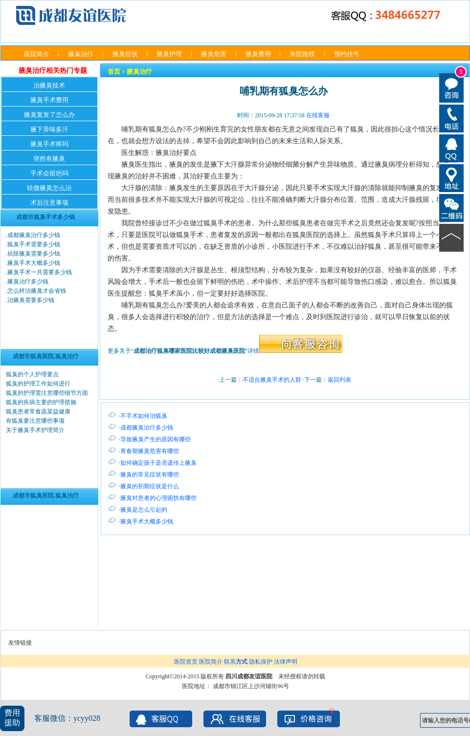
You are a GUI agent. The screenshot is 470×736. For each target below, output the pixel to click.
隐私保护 (260, 661)
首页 (114, 71)
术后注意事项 (49, 202)
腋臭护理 (169, 54)
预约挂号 (346, 54)
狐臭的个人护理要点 (32, 374)
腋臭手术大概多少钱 (33, 263)
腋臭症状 (125, 54)
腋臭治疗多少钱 (27, 281)
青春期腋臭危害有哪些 (149, 451)
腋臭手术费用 (49, 100)
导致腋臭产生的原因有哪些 (155, 439)
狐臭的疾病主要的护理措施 (41, 402)
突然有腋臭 (49, 158)
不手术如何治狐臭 (143, 415)
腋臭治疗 (80, 54)
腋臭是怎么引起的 (143, 509)
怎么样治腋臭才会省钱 (36, 290)
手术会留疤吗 (49, 173)
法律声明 (285, 661)
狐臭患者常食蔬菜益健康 (38, 411)
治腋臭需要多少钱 (30, 300)
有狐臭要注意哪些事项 (35, 420)
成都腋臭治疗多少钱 (33, 235)
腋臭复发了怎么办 (49, 114)
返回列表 (339, 379)
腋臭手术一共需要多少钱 (39, 272)
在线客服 (318, 115)
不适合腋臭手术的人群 (272, 379)
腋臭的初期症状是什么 (149, 486)
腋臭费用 (258, 54)
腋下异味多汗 (49, 129)
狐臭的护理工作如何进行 (38, 383)
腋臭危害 (213, 54)
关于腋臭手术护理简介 (35, 430)
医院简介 (36, 54)
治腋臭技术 (49, 85)
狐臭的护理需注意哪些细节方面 (47, 393)
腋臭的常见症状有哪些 (149, 474)
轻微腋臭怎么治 (49, 188)
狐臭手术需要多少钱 (33, 244)
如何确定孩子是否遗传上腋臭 (158, 462)
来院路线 (302, 54)
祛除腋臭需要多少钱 (33, 253)
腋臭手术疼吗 (49, 144)
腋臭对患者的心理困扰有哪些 (158, 498)
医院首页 (186, 661)
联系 (235, 661)
